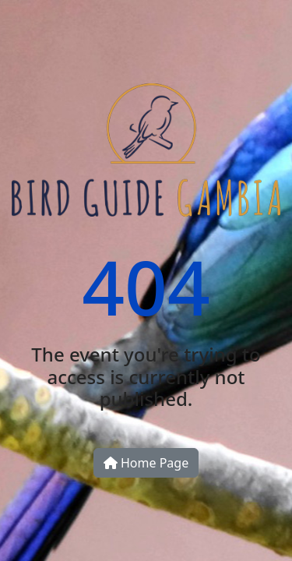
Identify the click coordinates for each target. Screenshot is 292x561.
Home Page (146, 462)
